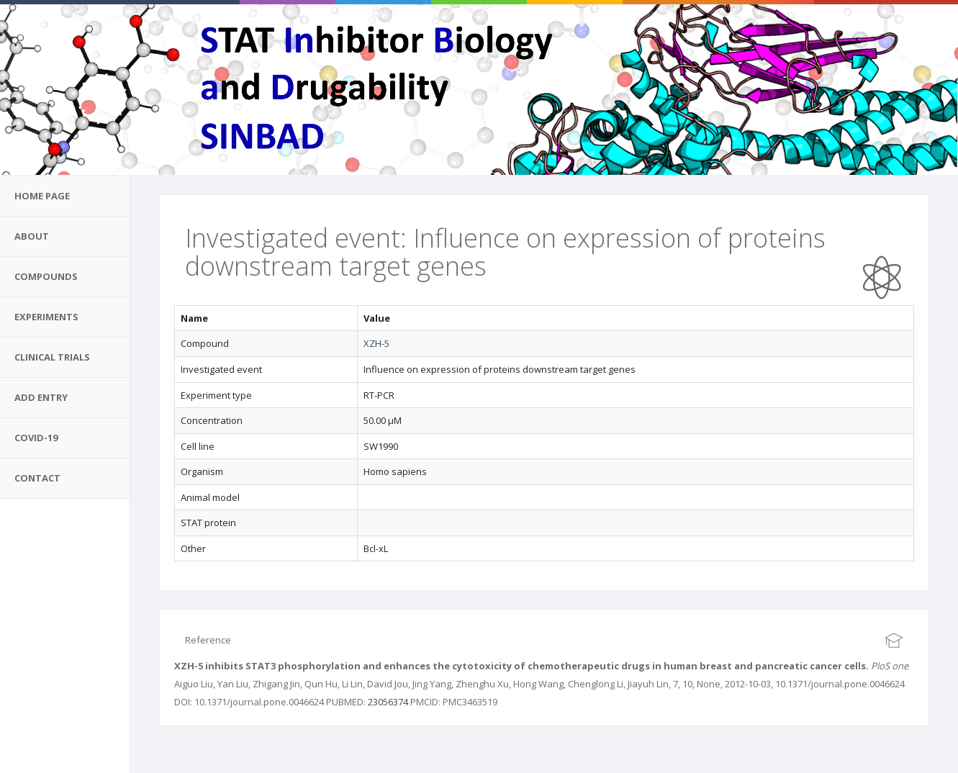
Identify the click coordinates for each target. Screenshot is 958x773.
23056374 (388, 701)
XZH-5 (376, 343)
